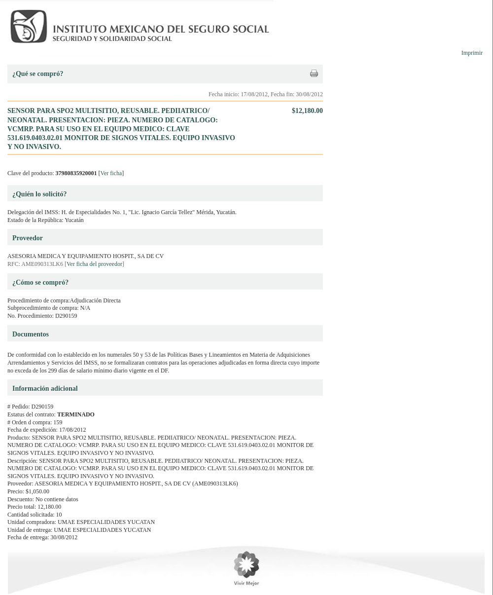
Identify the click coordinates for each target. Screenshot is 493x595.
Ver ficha (111, 173)
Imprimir (472, 52)
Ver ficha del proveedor (94, 263)
